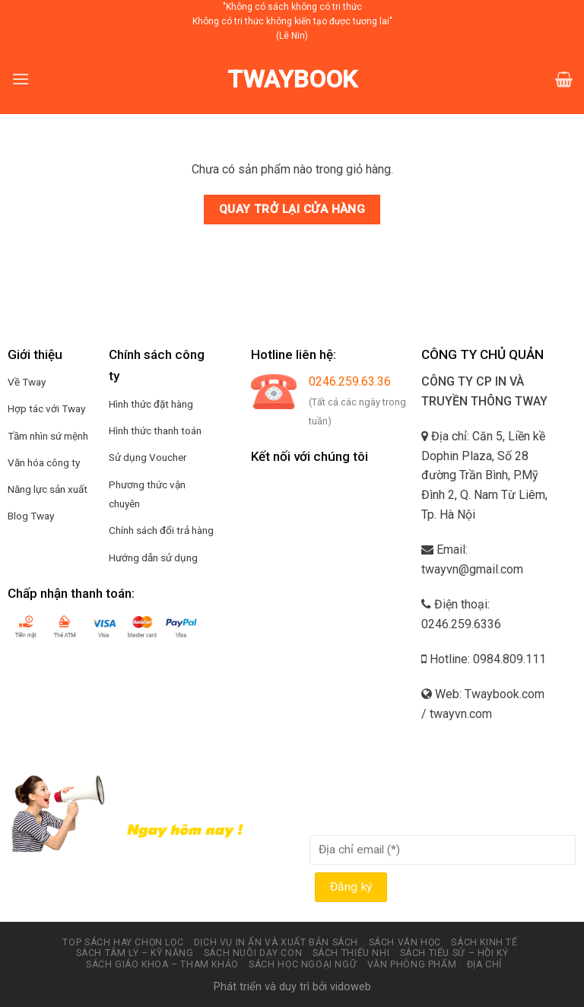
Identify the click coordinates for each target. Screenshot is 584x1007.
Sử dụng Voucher (148, 457)
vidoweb (350, 986)
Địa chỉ (484, 964)
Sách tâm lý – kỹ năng (135, 953)
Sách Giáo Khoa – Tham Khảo (162, 964)
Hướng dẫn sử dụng (153, 557)
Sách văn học (405, 942)
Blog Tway (31, 516)
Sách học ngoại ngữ (303, 964)
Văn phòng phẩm (412, 964)
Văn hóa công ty (44, 462)
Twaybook (292, 79)
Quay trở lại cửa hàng (292, 209)
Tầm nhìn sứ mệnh (48, 436)
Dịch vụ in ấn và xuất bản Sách (276, 942)
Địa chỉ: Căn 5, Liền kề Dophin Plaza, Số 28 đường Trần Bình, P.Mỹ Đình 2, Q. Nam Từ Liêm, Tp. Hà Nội (484, 475)
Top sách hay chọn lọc (122, 942)
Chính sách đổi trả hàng (161, 530)
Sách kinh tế (484, 942)
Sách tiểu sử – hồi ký (454, 953)
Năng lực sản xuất (47, 489)
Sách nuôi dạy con (253, 953)
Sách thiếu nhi (351, 953)
